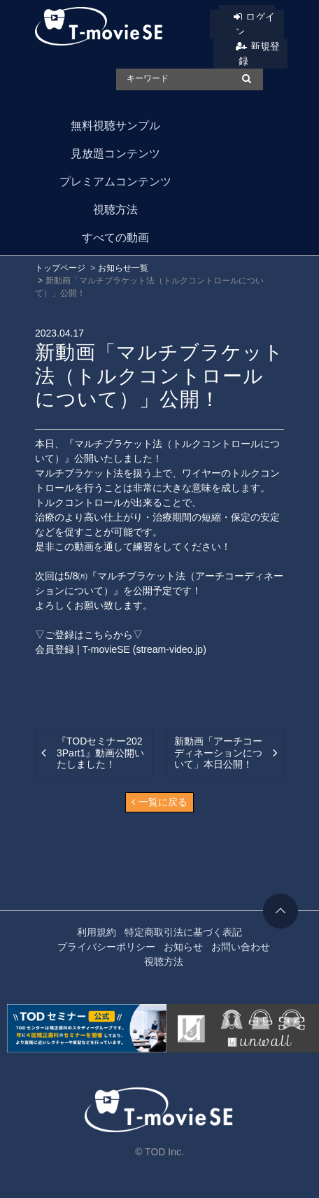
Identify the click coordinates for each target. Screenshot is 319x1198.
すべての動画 (115, 238)
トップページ (60, 268)
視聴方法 (115, 210)
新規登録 (260, 53)
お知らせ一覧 (123, 268)
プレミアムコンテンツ (115, 182)
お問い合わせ (240, 946)
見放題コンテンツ (115, 154)
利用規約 (96, 932)
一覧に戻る (159, 802)
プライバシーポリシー (106, 946)
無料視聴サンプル (115, 126)
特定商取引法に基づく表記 (183, 932)
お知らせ (183, 946)
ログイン (255, 24)
